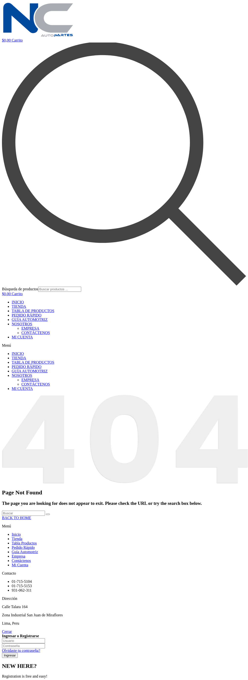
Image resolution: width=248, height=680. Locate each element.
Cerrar (7, 631)
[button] (124, 345)
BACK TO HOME (16, 518)
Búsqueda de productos (20, 289)
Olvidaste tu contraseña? (21, 650)
